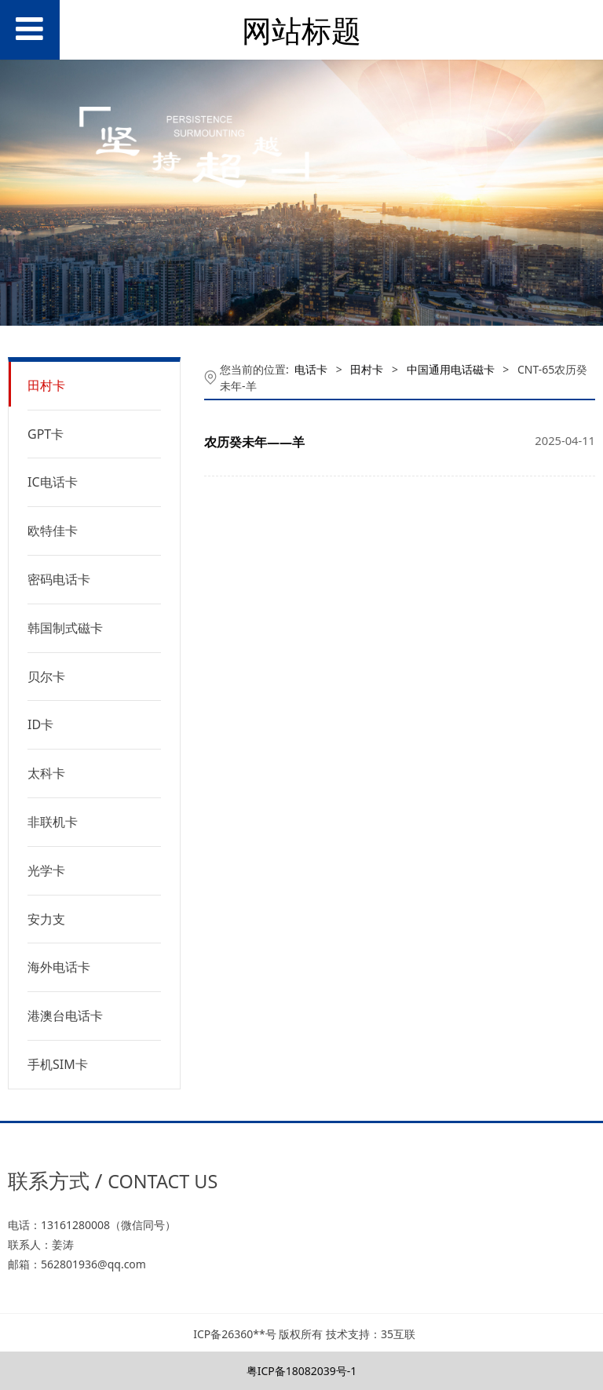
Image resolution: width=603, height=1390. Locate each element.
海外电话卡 (58, 967)
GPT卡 (45, 434)
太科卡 (46, 773)
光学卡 (46, 870)
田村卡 (46, 385)
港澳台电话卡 (65, 1015)
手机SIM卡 (57, 1064)
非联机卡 (52, 821)
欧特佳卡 (52, 530)
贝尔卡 (46, 676)
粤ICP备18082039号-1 (302, 1370)
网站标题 (301, 30)
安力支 (46, 919)
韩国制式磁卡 (65, 628)
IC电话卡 (52, 482)
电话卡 (310, 369)
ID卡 (40, 724)
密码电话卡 (58, 579)
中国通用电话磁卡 (451, 369)
